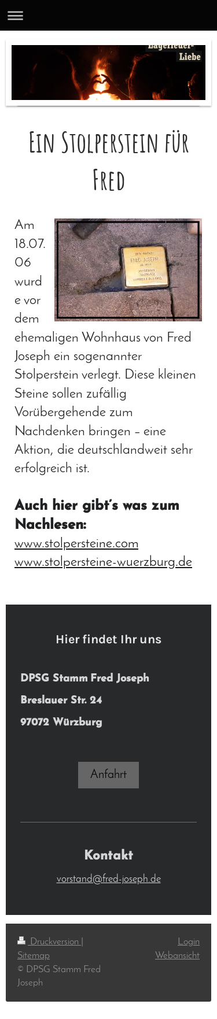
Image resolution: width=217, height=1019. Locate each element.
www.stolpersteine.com (76, 544)
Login (189, 942)
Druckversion (49, 942)
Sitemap (33, 956)
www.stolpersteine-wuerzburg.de (103, 562)
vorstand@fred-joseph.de (109, 879)
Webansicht (177, 956)
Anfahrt (108, 775)
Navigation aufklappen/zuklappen (108, 15)
